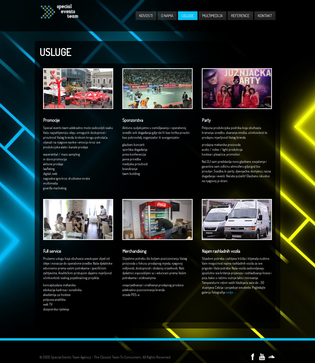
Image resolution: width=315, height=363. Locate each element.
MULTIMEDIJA (212, 15)
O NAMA (167, 15)
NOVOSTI (146, 15)
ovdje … (230, 292)
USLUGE (188, 15)
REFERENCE (240, 15)
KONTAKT (265, 15)
